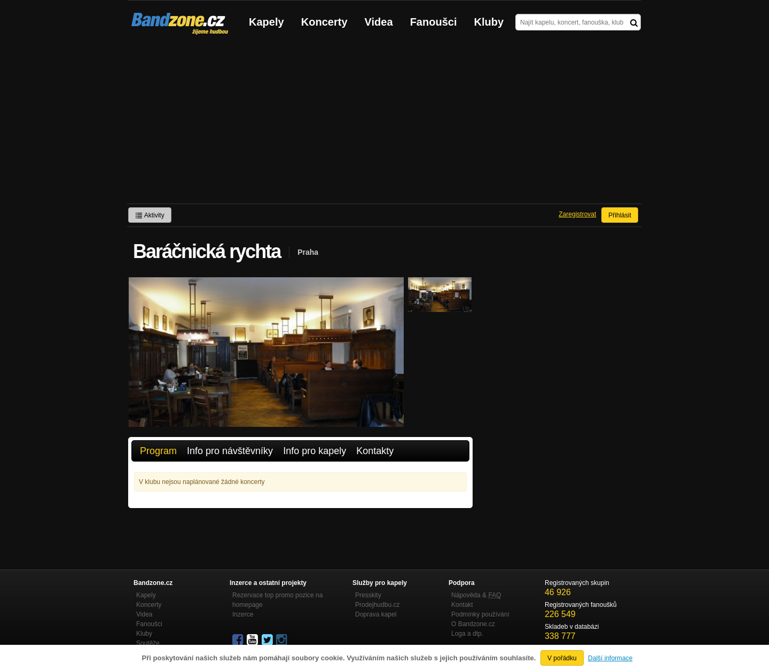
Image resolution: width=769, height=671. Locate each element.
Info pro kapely (314, 451)
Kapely (266, 22)
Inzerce (242, 614)
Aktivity (149, 215)
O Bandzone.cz (473, 624)
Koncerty (324, 22)
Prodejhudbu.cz (377, 604)
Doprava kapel (375, 614)
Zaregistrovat (577, 214)
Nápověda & (476, 595)
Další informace (610, 658)
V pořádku (562, 658)
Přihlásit (619, 215)
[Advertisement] (384, 123)
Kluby (489, 22)
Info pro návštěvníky (230, 451)
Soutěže (148, 643)
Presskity (368, 595)
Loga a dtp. (467, 633)
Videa (379, 22)
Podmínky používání (480, 614)
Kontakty (375, 451)
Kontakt (462, 604)
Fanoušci (433, 22)
